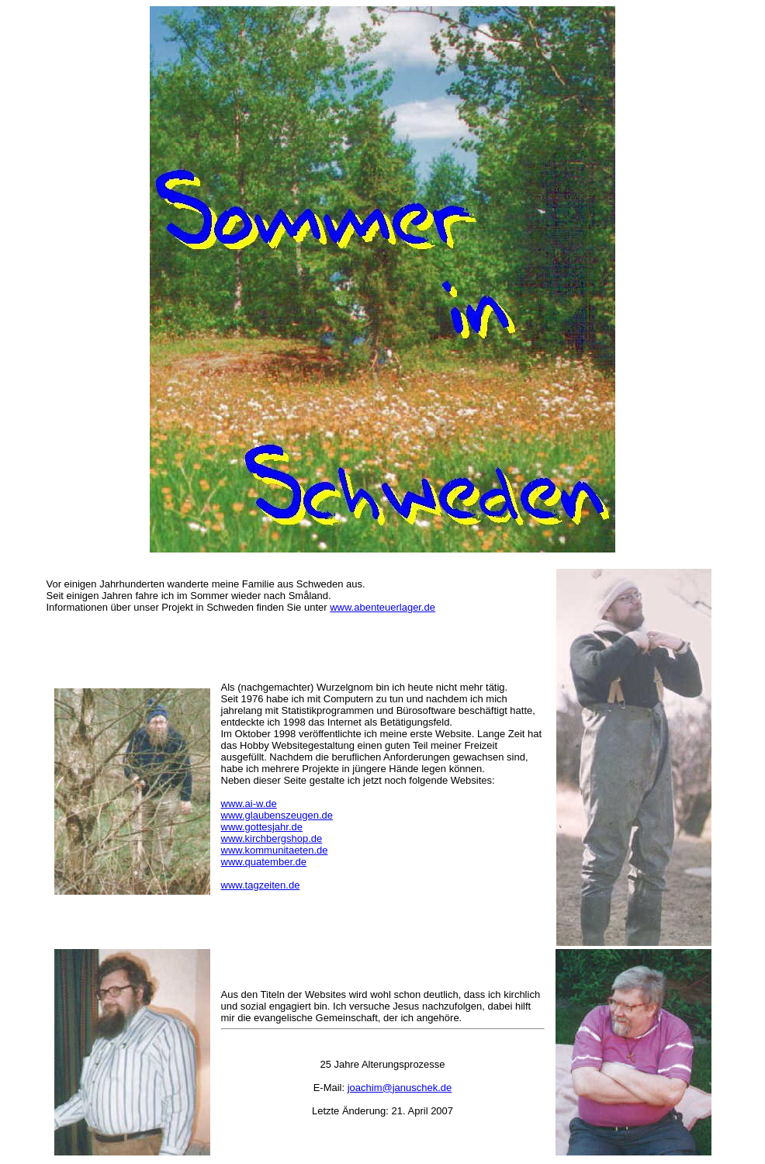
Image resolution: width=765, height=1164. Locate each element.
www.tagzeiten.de (260, 885)
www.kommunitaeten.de (274, 850)
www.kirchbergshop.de (272, 838)
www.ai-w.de (249, 803)
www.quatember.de (264, 862)
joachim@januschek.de (400, 1087)
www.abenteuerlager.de (382, 607)
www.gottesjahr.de (262, 827)
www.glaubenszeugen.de (277, 815)
